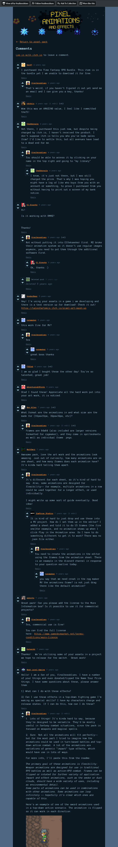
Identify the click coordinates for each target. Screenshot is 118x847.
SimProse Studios (44, 513)
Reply (24, 78)
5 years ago (45, 205)
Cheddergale (33, 124)
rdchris (30, 104)
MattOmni (31, 449)
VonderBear (32, 296)
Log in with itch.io (29, 55)
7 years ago (44, 407)
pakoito (30, 598)
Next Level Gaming (36, 670)
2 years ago (39, 65)
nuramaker (31, 320)
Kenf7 (29, 65)
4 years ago (42, 104)
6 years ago (41, 366)
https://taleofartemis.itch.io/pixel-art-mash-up (53, 308)
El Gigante (32, 205)
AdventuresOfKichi (36, 387)
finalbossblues (38, 83)
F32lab (30, 366)
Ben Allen (31, 407)
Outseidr (31, 649)
